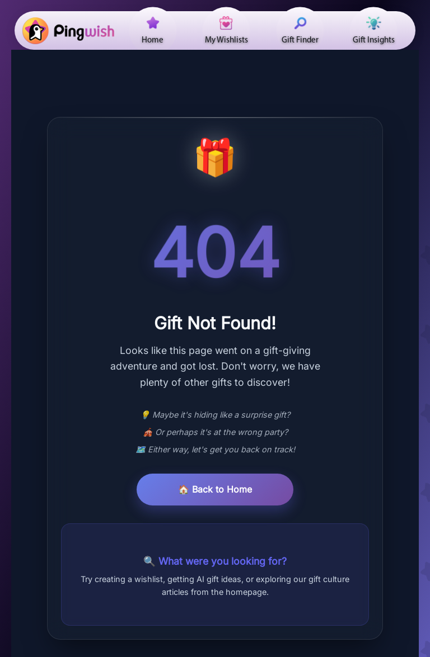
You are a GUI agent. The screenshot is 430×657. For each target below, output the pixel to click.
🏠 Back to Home (215, 489)
